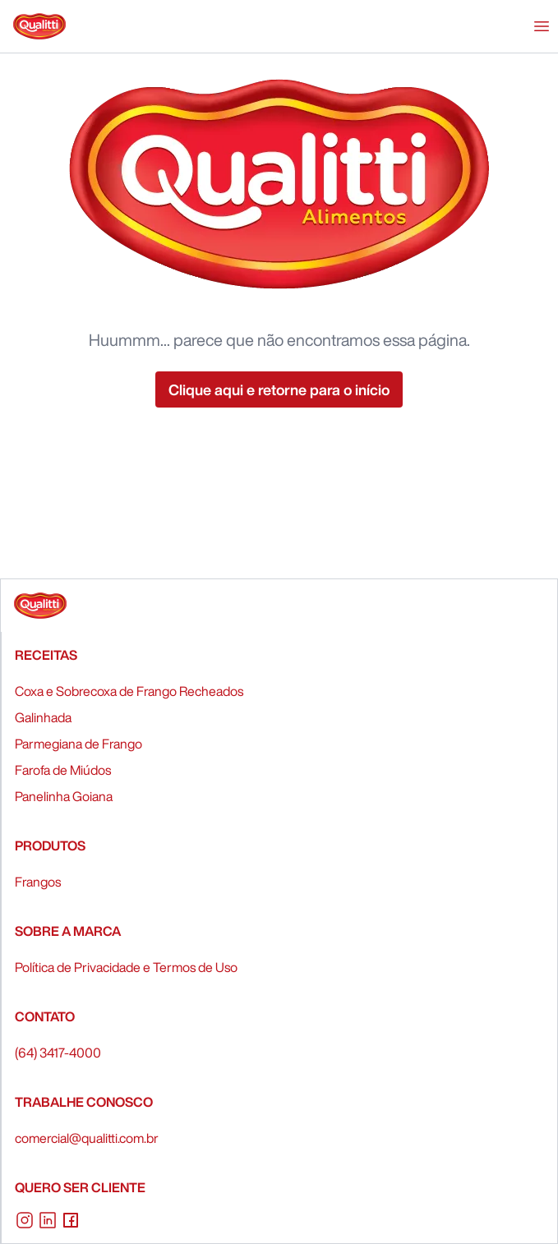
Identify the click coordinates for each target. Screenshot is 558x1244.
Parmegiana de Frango (78, 743)
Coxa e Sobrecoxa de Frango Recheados (129, 691)
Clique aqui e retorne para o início (279, 389)
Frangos (38, 881)
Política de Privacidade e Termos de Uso (126, 967)
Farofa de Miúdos (63, 769)
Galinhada (43, 717)
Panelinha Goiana (64, 796)
